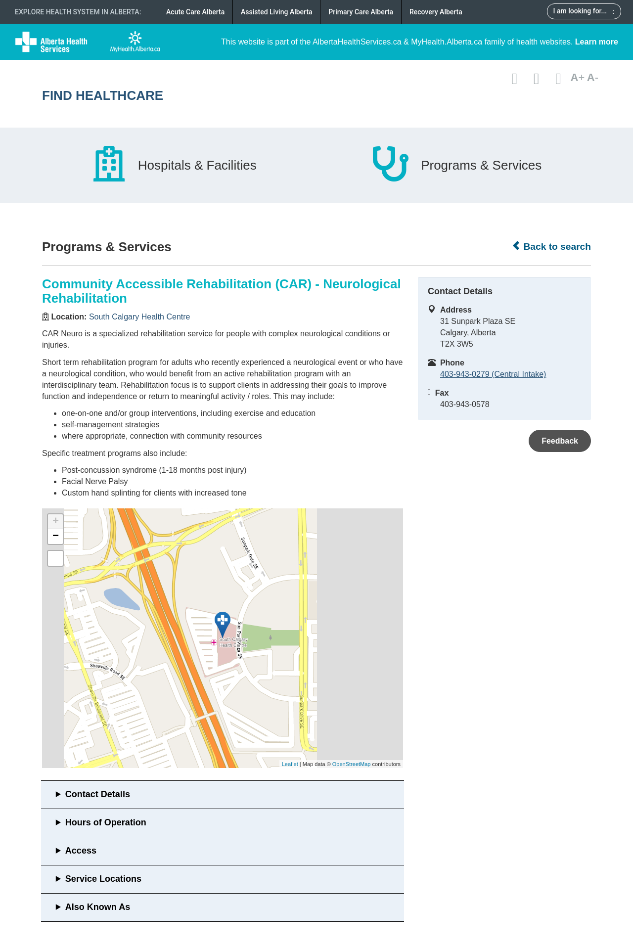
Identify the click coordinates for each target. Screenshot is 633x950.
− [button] (55, 536)
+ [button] (55, 521)
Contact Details (97, 794)
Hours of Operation (105, 822)
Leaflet (290, 764)
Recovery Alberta (435, 12)
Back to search (551, 246)
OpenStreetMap (351, 764)
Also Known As (97, 907)
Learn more (596, 42)
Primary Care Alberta (360, 12)
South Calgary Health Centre (139, 317)
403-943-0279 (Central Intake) (493, 374)
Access (80, 851)
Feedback (560, 441)
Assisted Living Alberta (277, 12)
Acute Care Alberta (195, 12)
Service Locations (103, 879)
